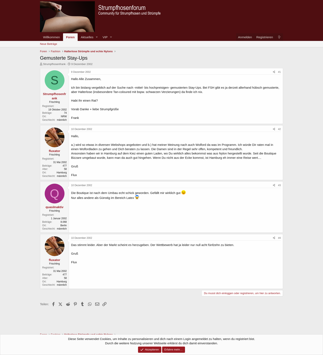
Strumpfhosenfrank (54, 64)
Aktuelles (87, 37)
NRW (64, 116)
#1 (279, 72)
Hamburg (62, 172)
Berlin (63, 225)
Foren (70, 37)
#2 (279, 129)
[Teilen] (274, 72)
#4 (279, 238)
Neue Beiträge (48, 43)
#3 (279, 185)
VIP (105, 37)
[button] (96, 37)
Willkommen (51, 37)
